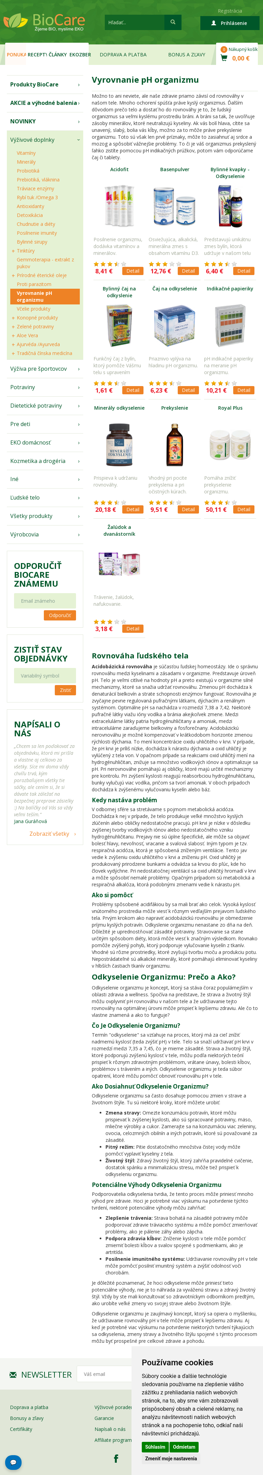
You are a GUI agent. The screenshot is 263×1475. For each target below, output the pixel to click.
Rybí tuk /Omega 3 (37, 197)
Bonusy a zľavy (26, 1418)
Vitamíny (26, 153)
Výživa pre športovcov (38, 368)
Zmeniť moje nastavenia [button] (171, 1458)
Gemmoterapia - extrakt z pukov (45, 263)
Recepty (37, 54)
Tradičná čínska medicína (44, 353)
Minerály (26, 162)
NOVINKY (23, 121)
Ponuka (16, 54)
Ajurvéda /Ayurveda (38, 344)
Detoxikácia (30, 215)
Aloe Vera (27, 335)
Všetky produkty (31, 516)
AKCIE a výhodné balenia (43, 103)
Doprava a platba (123, 54)
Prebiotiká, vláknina (38, 179)
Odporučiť (60, 615)
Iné (14, 479)
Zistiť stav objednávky (40, 654)
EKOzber (79, 54)
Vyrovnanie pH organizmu (34, 296)
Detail (132, 271)
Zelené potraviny (35, 326)
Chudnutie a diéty (36, 224)
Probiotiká (28, 170)
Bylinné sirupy (32, 241)
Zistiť (65, 690)
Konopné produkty (37, 317)
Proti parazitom (34, 284)
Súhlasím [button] (155, 1447)
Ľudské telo (25, 497)
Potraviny (22, 387)
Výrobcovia (24, 534)
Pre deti (20, 424)
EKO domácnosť (30, 442)
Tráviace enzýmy (35, 188)
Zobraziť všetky (49, 833)
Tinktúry (26, 250)
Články (58, 54)
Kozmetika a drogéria (37, 461)
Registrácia (230, 11)
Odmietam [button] (184, 1447)
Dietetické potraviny (36, 405)
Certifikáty (21, 1429)
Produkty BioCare (34, 84)
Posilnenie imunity (37, 233)
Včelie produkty (33, 308)
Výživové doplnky (32, 140)
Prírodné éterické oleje (42, 275)
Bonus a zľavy (186, 54)
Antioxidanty (30, 206)
